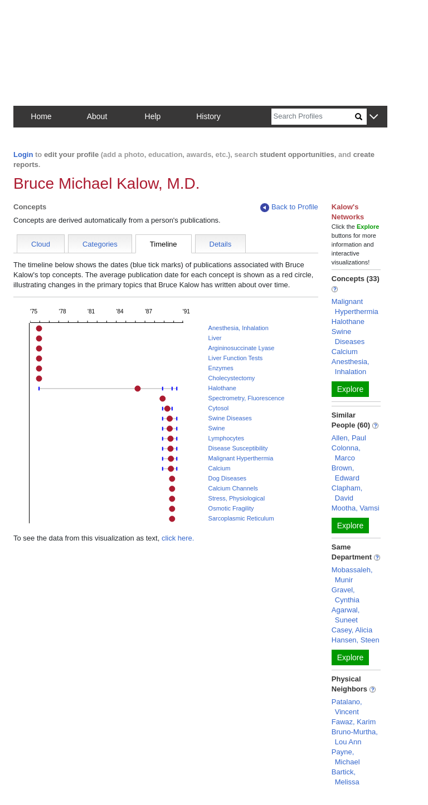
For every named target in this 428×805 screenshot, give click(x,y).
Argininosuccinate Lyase (241, 348)
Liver (215, 338)
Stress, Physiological (236, 498)
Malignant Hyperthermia (241, 458)
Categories (100, 244)
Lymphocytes (226, 438)
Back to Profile (289, 207)
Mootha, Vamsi (356, 508)
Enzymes (221, 368)
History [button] (208, 116)
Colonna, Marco (346, 453)
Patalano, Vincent (347, 707)
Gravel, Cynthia (345, 595)
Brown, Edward (345, 473)
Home (41, 116)
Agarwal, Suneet (346, 615)
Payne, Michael (346, 757)
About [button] (97, 116)
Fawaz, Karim (354, 722)
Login (23, 154)
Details (221, 244)
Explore (350, 389)
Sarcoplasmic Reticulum (241, 518)
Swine (216, 428)
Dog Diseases (227, 478)
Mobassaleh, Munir (352, 575)
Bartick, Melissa (345, 777)
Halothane (222, 388)
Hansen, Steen (356, 640)
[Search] (313, 117)
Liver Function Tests (235, 358)
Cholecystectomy (231, 378)
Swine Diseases (230, 418)
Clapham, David (347, 493)
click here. (178, 538)
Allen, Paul (349, 438)
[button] (374, 117)
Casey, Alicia (352, 630)
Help (153, 116)
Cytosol (218, 408)
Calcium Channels (233, 488)
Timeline (163, 244)
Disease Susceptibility (238, 448)
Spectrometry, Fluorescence (246, 398)
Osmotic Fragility (231, 508)
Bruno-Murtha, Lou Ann (355, 737)
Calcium (219, 468)
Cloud (40, 244)
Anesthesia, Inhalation (238, 328)
